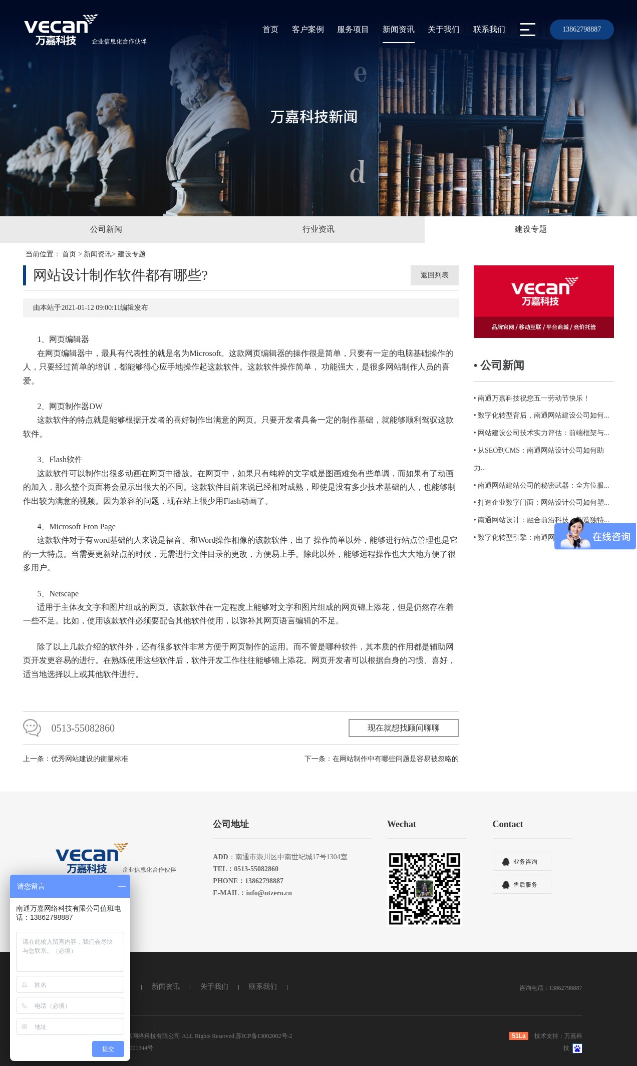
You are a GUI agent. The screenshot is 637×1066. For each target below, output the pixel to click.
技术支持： (549, 1035)
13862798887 (581, 29)
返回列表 (435, 275)
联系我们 (489, 29)
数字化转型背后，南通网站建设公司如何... (543, 415)
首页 (270, 29)
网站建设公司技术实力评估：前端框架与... (543, 433)
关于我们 (444, 29)
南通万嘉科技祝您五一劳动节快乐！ (534, 398)
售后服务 (525, 884)
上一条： (75, 759)
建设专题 (132, 254)
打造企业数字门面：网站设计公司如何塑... (543, 502)
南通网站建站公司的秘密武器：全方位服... (543, 485)
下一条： (381, 759)
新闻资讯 (399, 29)
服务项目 (353, 29)
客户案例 (308, 29)
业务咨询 (525, 861)
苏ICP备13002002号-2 (264, 1035)
